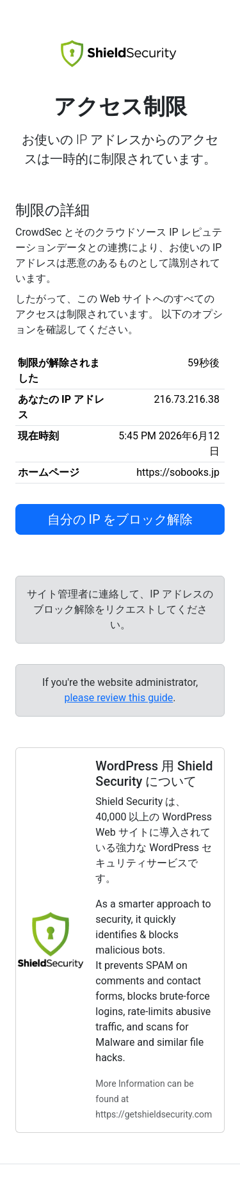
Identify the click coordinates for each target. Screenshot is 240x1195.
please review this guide (118, 698)
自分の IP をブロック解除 (120, 519)
